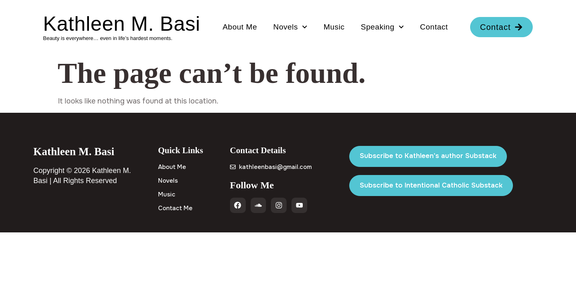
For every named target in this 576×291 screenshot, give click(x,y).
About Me (240, 27)
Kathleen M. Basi (121, 24)
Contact (434, 27)
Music (333, 27)
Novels (290, 27)
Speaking (382, 27)
